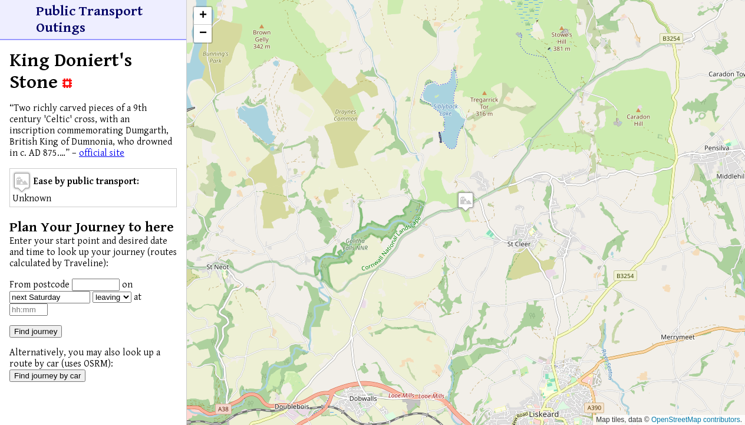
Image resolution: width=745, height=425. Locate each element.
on (127, 284)
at (137, 297)
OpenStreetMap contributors (695, 420)
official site (101, 153)
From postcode (39, 284)
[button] (465, 201)
